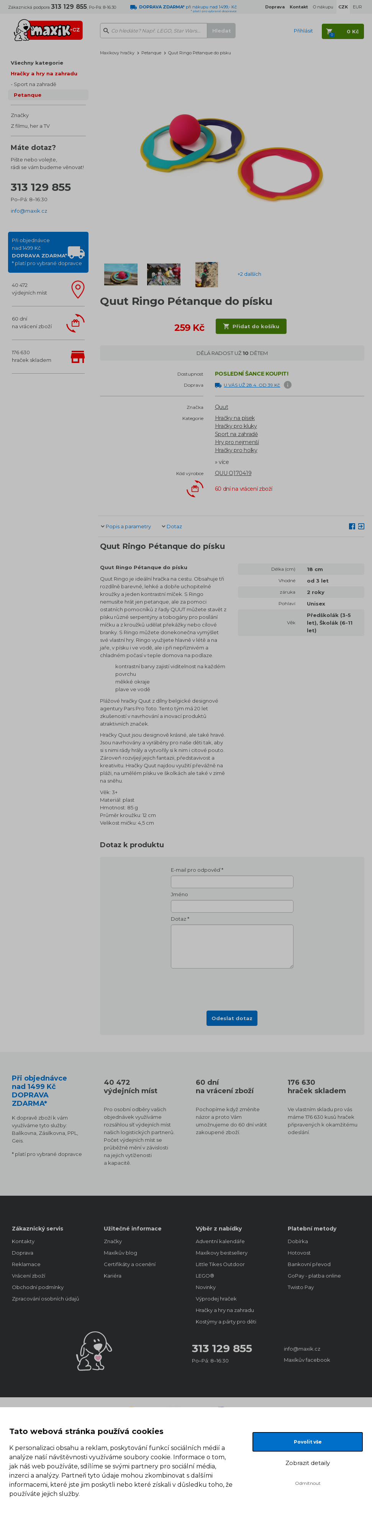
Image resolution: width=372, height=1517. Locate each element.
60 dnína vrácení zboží (32, 322)
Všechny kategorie (37, 63)
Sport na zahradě (35, 84)
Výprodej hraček (216, 1299)
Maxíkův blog (120, 1253)
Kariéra (112, 1276)
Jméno (179, 894)
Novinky (206, 1287)
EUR (357, 7)
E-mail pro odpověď (195, 870)
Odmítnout (308, 1483)
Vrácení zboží (28, 1276)
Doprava (22, 1253)
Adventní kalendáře (220, 1241)
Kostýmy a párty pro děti (226, 1321)
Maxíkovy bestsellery (221, 1253)
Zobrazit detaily (307, 1463)
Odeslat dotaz (231, 1018)
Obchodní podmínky (38, 1287)
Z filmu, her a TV (30, 126)
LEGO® (205, 1276)
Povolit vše (308, 1442)
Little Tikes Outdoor (220, 1264)
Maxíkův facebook (307, 1360)
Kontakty (23, 1241)
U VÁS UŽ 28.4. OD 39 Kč (252, 385)
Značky (20, 115)
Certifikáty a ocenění (130, 1264)
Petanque (27, 95)
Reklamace (26, 1264)
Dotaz (174, 526)
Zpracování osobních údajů (45, 1299)
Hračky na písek (235, 418)
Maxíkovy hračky (117, 52)
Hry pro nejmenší (237, 442)
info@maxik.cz (29, 211)
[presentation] (232, 987)
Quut (221, 407)
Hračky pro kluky (236, 426)
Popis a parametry (128, 526)
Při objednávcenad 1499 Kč (47, 251)
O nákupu (323, 7)
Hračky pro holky (236, 450)
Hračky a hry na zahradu (44, 73)
